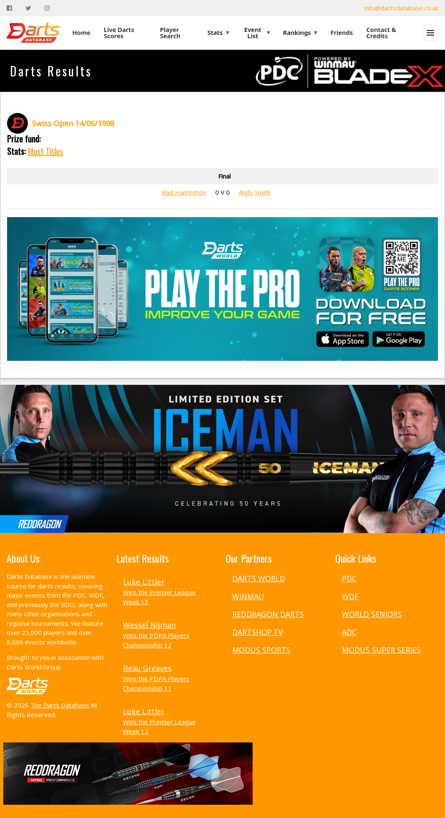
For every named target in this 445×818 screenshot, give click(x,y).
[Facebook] (9, 8)
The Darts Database (59, 705)
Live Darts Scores (119, 32)
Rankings (300, 32)
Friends (341, 32)
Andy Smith (254, 192)
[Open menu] (430, 32)
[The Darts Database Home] (33, 32)
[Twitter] (28, 8)
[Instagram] (47, 8)
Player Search (170, 32)
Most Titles (45, 151)
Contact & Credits (381, 32)
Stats (218, 32)
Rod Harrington (184, 192)
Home (81, 32)
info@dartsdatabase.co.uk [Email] (401, 8)
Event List (257, 32)
